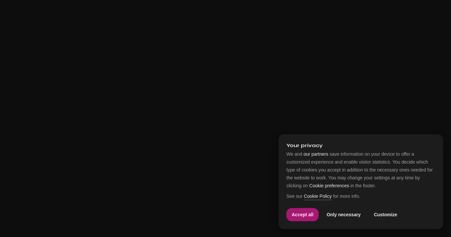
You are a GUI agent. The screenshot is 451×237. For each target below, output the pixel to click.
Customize (385, 214)
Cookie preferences (329, 185)
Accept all (302, 214)
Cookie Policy (318, 196)
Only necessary (344, 214)
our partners (316, 154)
